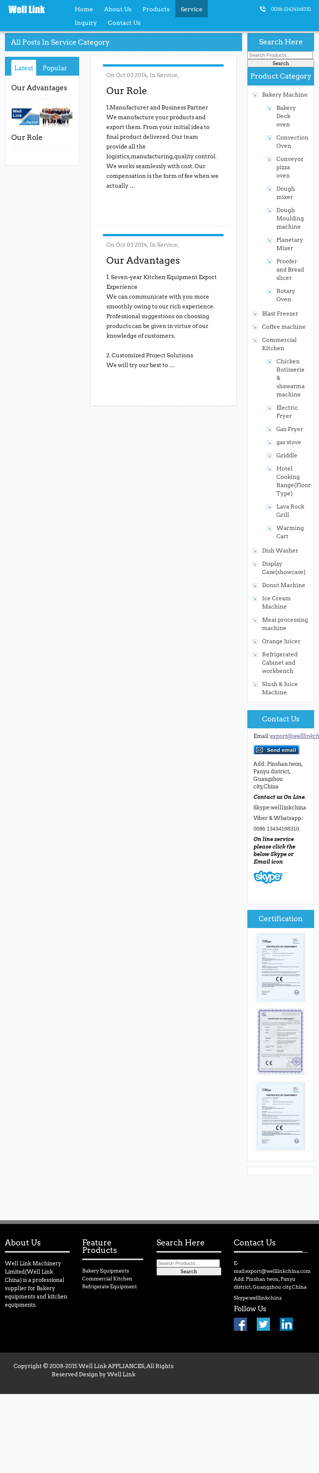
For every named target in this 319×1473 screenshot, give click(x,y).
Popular (55, 68)
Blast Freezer (280, 313)
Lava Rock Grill (290, 510)
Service (167, 75)
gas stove (288, 442)
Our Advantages (39, 88)
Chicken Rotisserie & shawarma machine (290, 378)
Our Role (27, 137)
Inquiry (86, 22)
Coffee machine (284, 326)
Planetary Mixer (289, 244)
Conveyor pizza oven (290, 167)
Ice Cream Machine (276, 602)
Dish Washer (280, 550)
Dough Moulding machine (290, 218)
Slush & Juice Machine (280, 688)
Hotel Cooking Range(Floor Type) (290, 481)
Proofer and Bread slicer (290, 269)
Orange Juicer (281, 641)
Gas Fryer (289, 429)
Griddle (287, 455)
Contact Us (124, 22)
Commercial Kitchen (279, 344)
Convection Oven (290, 141)
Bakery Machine (285, 94)
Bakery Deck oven (286, 116)
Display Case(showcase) (283, 568)
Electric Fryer (287, 411)
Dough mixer (285, 192)
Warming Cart (290, 532)
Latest (23, 68)
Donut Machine (283, 585)
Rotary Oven (285, 295)
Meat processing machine (285, 624)
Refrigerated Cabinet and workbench (280, 662)
